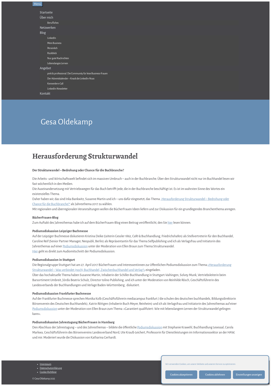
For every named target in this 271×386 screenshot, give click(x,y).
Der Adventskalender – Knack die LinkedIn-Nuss (70, 78)
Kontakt (45, 93)
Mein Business (54, 43)
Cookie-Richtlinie (48, 372)
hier (170, 222)
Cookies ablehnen (215, 374)
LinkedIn (51, 38)
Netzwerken (48, 27)
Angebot (45, 68)
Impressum (45, 364)
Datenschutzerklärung (51, 368)
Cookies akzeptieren (181, 374)
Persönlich (52, 48)
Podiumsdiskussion (75, 246)
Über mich (46, 17)
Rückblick (52, 53)
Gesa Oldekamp (67, 122)
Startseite (46, 12)
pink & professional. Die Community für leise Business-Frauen (77, 73)
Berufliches (53, 23)
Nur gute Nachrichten (58, 58)
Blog (43, 33)
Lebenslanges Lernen (57, 63)
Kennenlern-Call (55, 83)
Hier (35, 251)
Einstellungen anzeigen (249, 374)
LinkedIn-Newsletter (57, 88)
